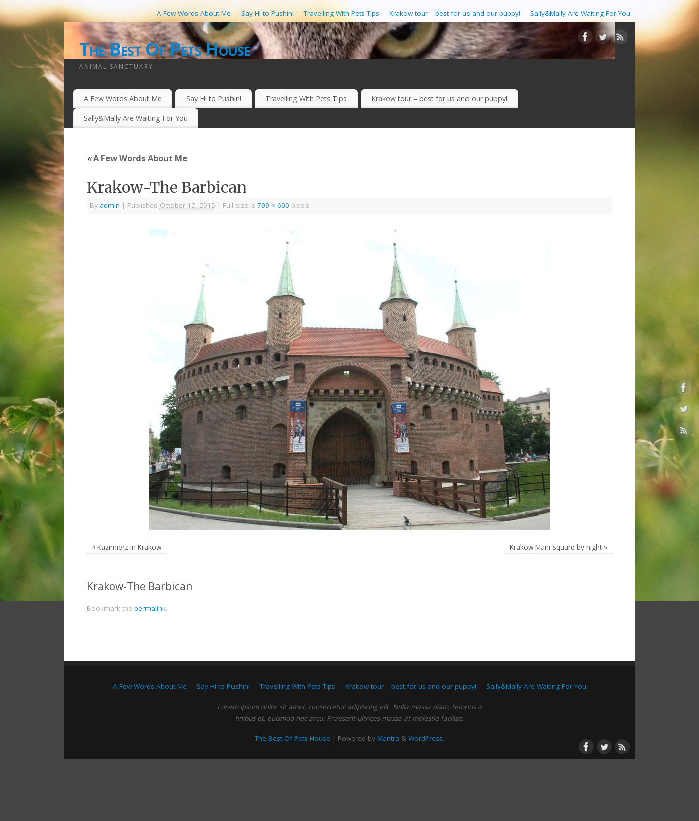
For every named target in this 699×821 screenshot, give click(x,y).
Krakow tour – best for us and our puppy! (454, 13)
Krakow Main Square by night (556, 547)
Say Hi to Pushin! (267, 13)
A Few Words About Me (194, 13)
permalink (150, 608)
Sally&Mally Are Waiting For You (580, 13)
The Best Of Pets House (165, 49)
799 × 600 (273, 205)
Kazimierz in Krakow (129, 547)
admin (110, 205)
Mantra (388, 738)
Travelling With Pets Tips (341, 13)
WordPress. (426, 738)
